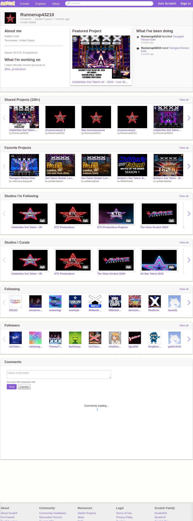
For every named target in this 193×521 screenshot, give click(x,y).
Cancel (24, 386)
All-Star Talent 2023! (152, 273)
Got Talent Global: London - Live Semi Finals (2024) (60, 178)
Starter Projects (87, 513)
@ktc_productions (15, 69)
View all (183, 99)
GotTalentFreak (95, 346)
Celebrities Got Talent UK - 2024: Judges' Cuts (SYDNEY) (168, 130)
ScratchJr (160, 517)
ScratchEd (160, 513)
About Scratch (9, 513)
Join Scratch (167, 3)
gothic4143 (174, 346)
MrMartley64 (126, 181)
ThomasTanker (56, 346)
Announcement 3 (55, 130)
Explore (40, 3)
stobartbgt (55, 310)
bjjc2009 (133, 346)
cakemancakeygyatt (22, 181)
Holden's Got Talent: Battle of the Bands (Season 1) (132, 178)
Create (24, 3)
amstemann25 (36, 310)
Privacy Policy (124, 517)
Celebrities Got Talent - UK (26, 227)
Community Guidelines (52, 513)
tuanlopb (74, 310)
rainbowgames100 (36, 346)
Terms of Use (124, 513)
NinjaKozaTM (155, 346)
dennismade (135, 310)
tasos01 (172, 310)
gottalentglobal (55, 181)
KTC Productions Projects (112, 227)
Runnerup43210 (20, 133)
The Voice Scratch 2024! (154, 227)
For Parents (8, 517)
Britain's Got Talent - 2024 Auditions (168, 178)
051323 (13, 310)
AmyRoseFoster (115, 346)
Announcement (126, 130)
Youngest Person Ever (22, 178)
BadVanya (75, 346)
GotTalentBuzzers (16, 346)
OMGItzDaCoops (115, 310)
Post (11, 386)
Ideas (56, 3)
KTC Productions (64, 227)
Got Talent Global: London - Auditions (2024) (96, 178)
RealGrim (153, 310)
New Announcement (93, 130)
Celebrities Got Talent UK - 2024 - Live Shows (101, 82)
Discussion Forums (50, 517)
